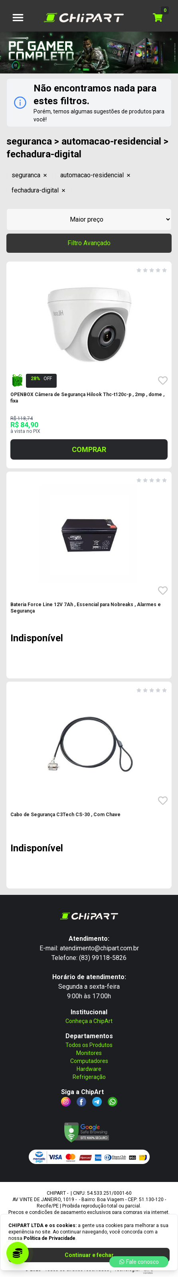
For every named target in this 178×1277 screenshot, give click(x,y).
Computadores (89, 1061)
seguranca (30, 175)
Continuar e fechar (89, 1255)
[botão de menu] (18, 17)
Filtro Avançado (89, 243)
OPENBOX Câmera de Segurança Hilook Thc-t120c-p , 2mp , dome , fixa (87, 398)
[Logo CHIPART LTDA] (84, 18)
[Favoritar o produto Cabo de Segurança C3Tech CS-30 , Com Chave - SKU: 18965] (163, 800)
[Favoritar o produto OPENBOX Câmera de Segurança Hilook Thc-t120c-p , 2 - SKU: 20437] (163, 380)
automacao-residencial (96, 175)
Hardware (89, 1069)
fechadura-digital (39, 190)
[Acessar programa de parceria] (17, 1253)
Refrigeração (89, 1077)
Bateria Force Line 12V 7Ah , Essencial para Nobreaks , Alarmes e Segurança (85, 608)
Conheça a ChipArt (89, 1021)
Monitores (89, 1053)
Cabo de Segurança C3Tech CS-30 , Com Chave (65, 814)
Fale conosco (139, 1262)
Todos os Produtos (89, 1045)
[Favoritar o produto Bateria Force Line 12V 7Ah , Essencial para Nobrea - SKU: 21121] (163, 590)
